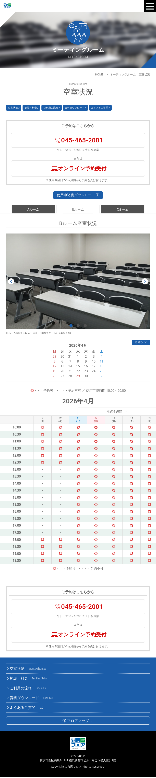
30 (86, 377)
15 (78, 367)
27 (62, 377)
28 (70, 377)
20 (62, 372)
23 (86, 372)
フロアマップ (78, 721)
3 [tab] (85, 326)
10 (93, 362)
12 (54, 367)
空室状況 (14, 108)
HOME (99, 74)
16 (86, 367)
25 (101, 372)
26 (54, 377)
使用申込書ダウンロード (78, 195)
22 (78, 372)
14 (70, 367)
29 (78, 377)
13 (62, 367)
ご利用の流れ (51, 108)
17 (93, 367)
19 (54, 372)
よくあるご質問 (100, 108)
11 (101, 362)
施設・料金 (31, 108)
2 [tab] (78, 326)
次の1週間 (117, 412)
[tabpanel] (78, 282)
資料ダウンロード (75, 108)
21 (70, 372)
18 (101, 367)
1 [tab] (71, 326)
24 (93, 372)
